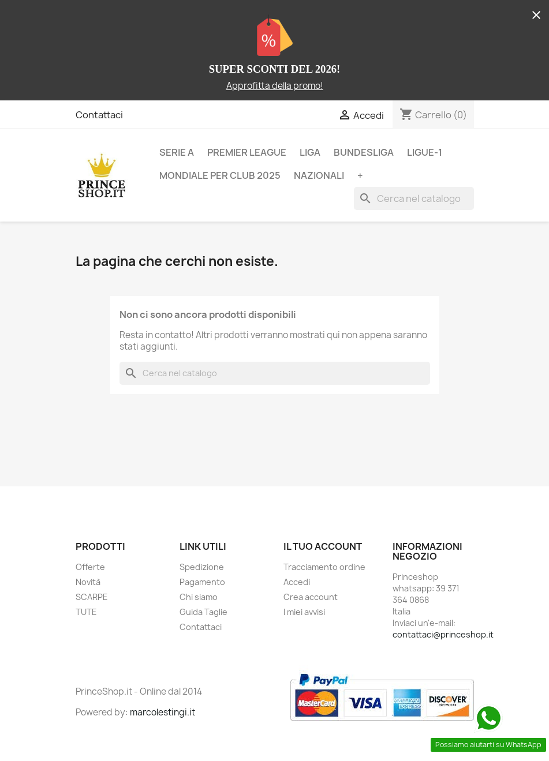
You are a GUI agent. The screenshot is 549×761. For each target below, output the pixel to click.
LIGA (310, 152)
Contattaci (99, 114)
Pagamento (202, 581)
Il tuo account (322, 546)
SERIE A (176, 152)
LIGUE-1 (424, 152)
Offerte (90, 566)
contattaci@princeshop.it (443, 634)
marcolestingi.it (162, 712)
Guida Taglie (203, 611)
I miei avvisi (304, 611)
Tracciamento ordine (324, 566)
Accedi (296, 581)
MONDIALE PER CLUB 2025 (220, 175)
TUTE (86, 611)
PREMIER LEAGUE (246, 152)
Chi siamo (199, 596)
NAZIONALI (319, 175)
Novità (88, 581)
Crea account (310, 596)
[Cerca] (414, 198)
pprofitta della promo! (277, 86)
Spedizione (202, 566)
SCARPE (92, 596)
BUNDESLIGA (364, 152)
